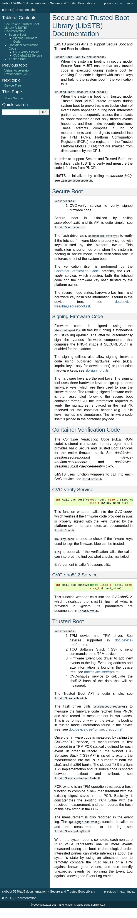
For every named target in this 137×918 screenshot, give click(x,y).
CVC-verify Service (26, 52)
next (122, 3)
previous (110, 3)
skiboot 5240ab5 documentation (24, 3)
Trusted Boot (18, 59)
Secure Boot (17, 34)
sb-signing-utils (97, 369)
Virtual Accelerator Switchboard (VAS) (17, 72)
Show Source (13, 98)
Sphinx (95, 901)
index (131, 3)
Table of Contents (19, 17)
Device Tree (12, 85)
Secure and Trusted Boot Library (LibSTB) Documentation (21, 27)
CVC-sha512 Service (27, 55)
